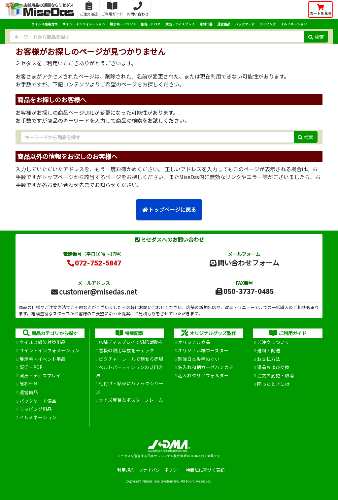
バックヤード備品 (37, 400)
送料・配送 (268, 350)
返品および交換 (273, 367)
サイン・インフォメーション (83, 24)
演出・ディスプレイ (180, 24)
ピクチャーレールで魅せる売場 (131, 359)
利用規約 (125, 470)
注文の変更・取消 (275, 375)
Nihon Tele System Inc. (161, 481)
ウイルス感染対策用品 (42, 342)
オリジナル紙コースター (203, 350)
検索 (316, 36)
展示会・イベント (123, 24)
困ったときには (273, 384)
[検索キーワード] (157, 37)
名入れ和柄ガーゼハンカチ (205, 367)
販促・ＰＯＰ (151, 24)
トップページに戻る (169, 209)
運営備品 (223, 24)
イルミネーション (294, 24)
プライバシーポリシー (160, 470)
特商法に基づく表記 (205, 470)
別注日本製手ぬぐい (199, 359)
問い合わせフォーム (244, 262)
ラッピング (267, 24)
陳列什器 (206, 24)
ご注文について (273, 342)
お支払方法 (268, 359)
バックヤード (245, 24)
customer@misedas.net (94, 292)
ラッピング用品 (35, 409)
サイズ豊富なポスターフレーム (131, 399)
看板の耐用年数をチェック (126, 350)
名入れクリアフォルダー (203, 375)
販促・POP (31, 367)
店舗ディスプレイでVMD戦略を (131, 342)
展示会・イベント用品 (42, 359)
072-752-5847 (93, 263)
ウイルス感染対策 (44, 24)
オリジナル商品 (194, 342)
